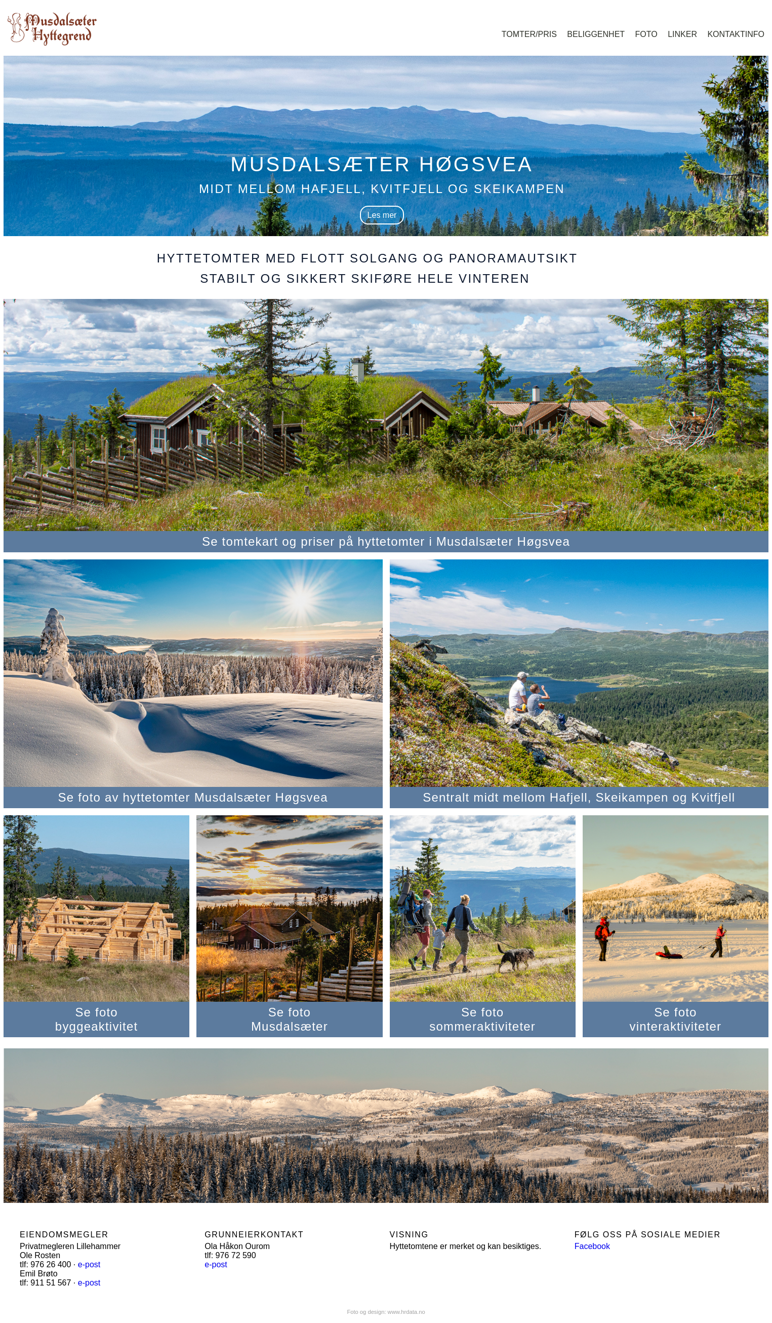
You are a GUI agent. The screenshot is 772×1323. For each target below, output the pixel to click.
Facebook (592, 1246)
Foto (646, 34)
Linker (682, 34)
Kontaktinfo (735, 34)
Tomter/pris (529, 34)
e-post (89, 1264)
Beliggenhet (596, 34)
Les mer (382, 215)
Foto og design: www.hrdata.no (386, 1312)
